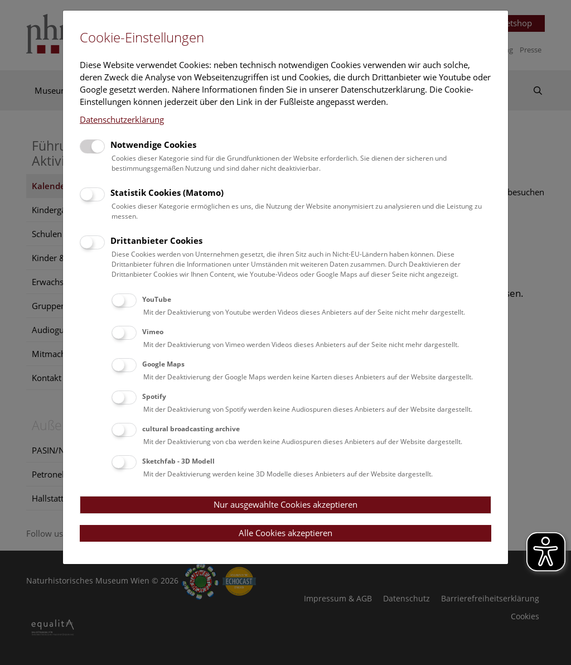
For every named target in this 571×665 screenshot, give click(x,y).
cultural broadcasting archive (191, 428)
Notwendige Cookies (153, 144)
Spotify (154, 396)
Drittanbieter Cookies (156, 240)
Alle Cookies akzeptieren (285, 532)
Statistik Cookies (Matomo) (167, 192)
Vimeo (152, 331)
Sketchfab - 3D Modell (178, 461)
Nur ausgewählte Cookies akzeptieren (285, 504)
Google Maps (163, 364)
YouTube (156, 299)
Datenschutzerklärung (122, 119)
